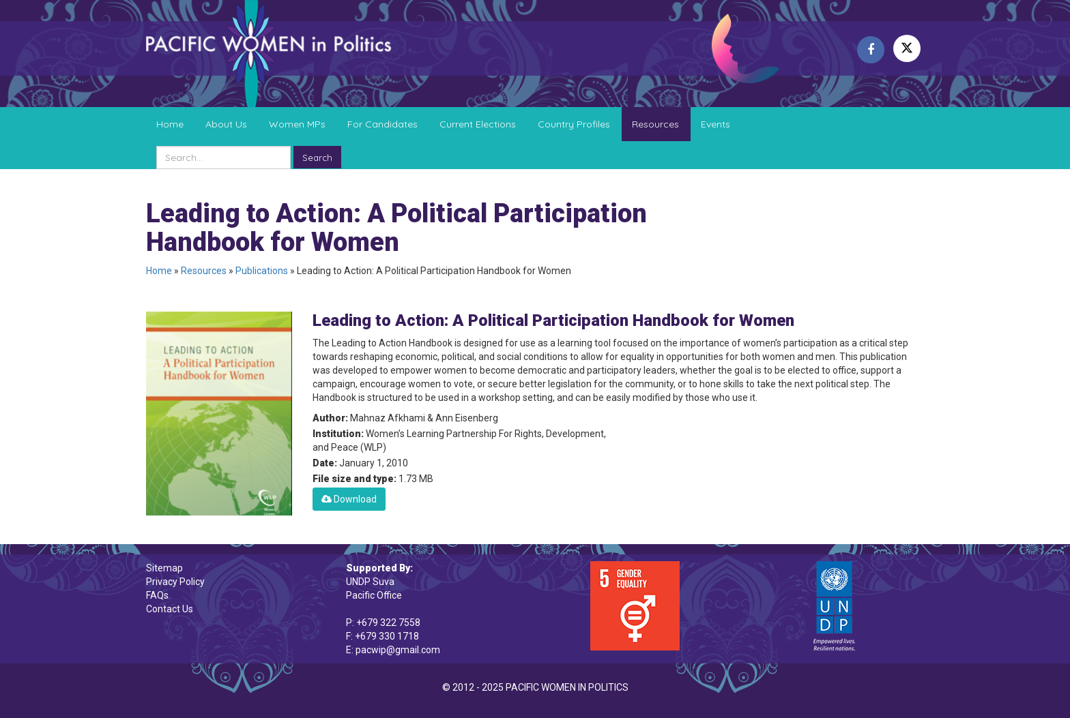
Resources (655, 124)
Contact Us (169, 608)
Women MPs (297, 124)
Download (349, 499)
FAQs (157, 595)
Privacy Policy (175, 581)
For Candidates (382, 124)
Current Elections (477, 124)
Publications (261, 270)
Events (715, 124)
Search (317, 157)
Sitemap (164, 568)
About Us (226, 124)
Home (170, 124)
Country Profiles (574, 124)
